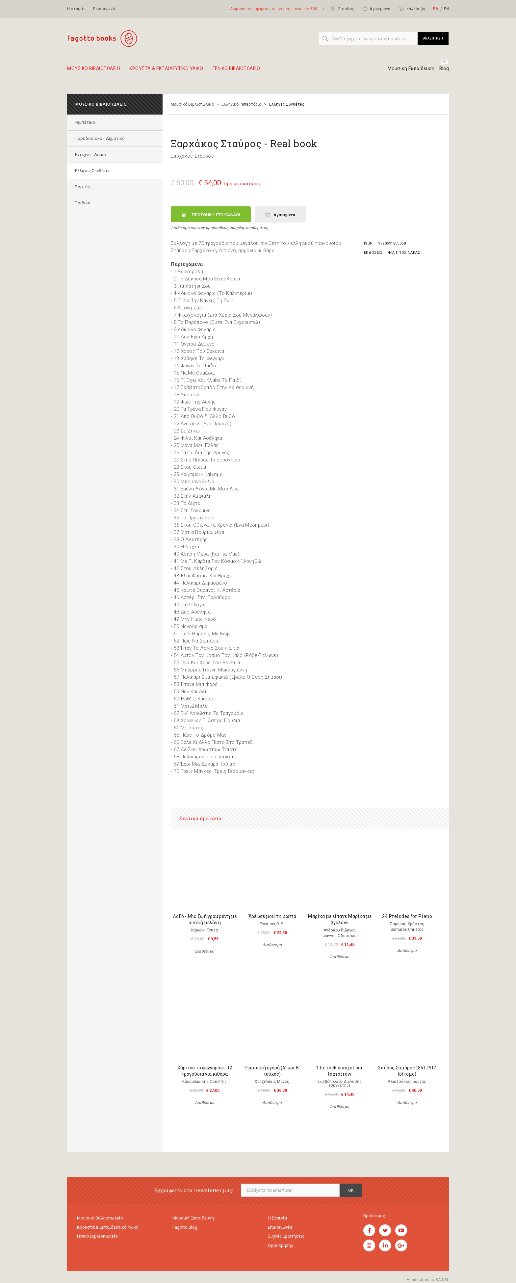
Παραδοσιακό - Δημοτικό (100, 138)
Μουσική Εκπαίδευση (409, 68)
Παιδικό (83, 202)
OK (350, 1190)
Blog (444, 68)
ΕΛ (435, 9)
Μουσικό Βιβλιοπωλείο (192, 104)
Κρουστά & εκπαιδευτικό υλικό (108, 1227)
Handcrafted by (428, 1279)
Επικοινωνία (104, 9)
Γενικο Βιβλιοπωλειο (255, 71)
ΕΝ (446, 9)
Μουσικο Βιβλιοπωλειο (96, 71)
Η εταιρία (76, 9)
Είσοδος (342, 9)
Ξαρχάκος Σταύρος (192, 156)
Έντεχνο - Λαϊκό (91, 154)
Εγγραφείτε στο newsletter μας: (193, 1190)
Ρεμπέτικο (85, 122)
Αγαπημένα (376, 9)
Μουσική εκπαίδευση (193, 1218)
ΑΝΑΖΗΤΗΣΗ (433, 38)
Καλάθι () (411, 9)
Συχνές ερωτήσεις (286, 1237)
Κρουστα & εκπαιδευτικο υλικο (177, 71)
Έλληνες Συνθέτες (93, 170)
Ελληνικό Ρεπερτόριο (241, 104)
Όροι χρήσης (280, 1246)
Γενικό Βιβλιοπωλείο (97, 1237)
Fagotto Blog (184, 1227)
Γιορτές (82, 186)
